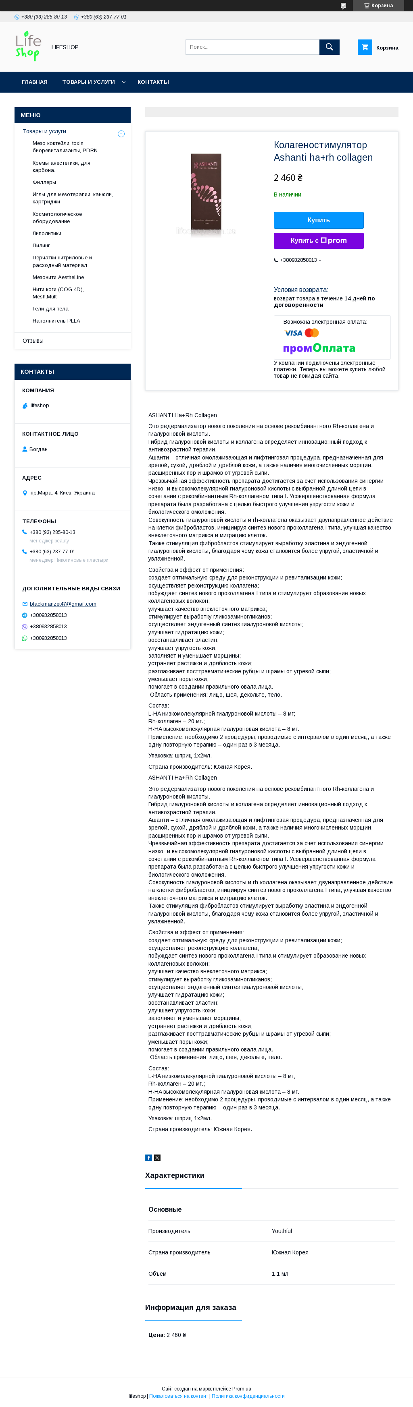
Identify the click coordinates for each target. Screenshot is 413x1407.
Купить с (319, 240)
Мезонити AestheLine (58, 277)
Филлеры (44, 182)
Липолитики (47, 233)
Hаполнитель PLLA (56, 321)
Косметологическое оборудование (57, 217)
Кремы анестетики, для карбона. (61, 166)
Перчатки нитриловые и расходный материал (62, 261)
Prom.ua (241, 1389)
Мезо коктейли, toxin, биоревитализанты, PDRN (65, 146)
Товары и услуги (88, 82)
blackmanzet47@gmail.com (63, 604)
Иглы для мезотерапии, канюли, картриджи (73, 198)
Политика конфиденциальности (248, 1396)
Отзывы (33, 340)
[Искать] (329, 47)
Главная (35, 82)
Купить (319, 220)
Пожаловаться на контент (178, 1396)
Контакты (153, 82)
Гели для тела (51, 309)
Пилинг (41, 245)
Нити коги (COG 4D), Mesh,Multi (58, 293)
